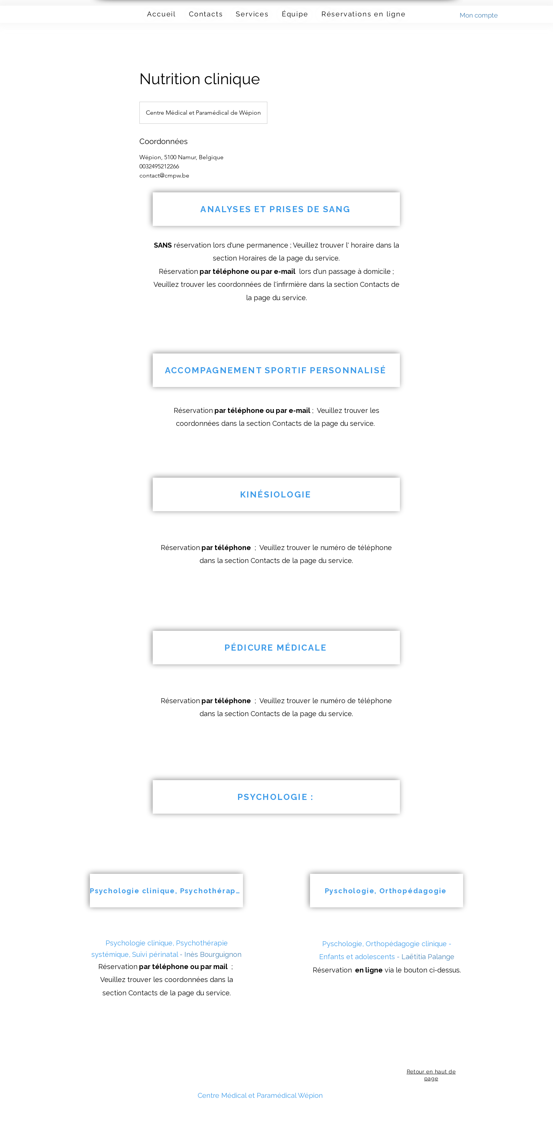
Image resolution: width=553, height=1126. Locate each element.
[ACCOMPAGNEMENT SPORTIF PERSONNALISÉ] (276, 370)
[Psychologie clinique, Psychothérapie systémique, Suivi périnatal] (166, 890)
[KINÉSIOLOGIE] (276, 494)
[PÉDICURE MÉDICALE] (276, 647)
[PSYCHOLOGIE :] (276, 797)
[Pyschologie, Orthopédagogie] (386, 890)
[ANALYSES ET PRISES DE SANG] (276, 209)
